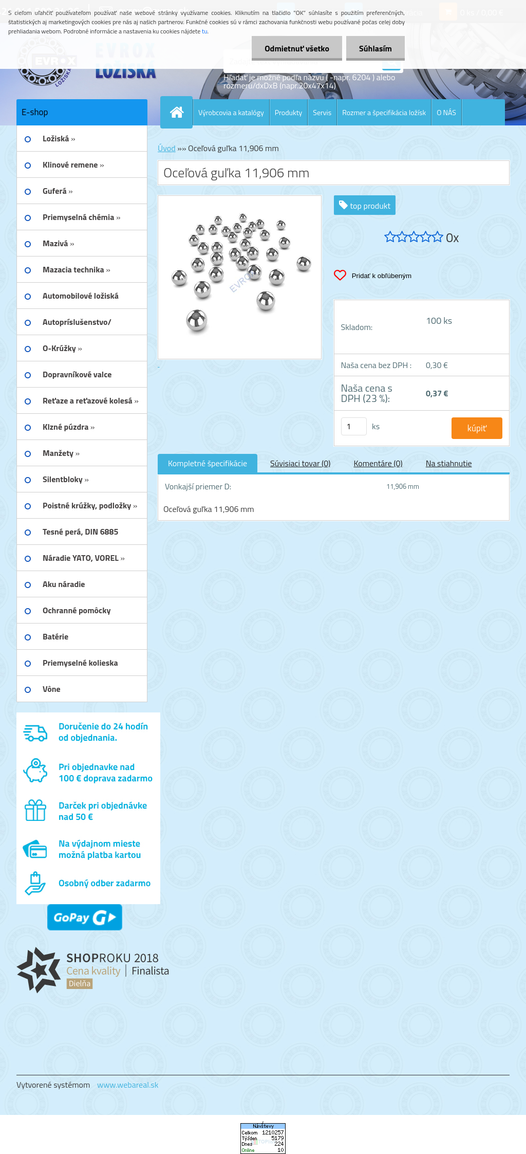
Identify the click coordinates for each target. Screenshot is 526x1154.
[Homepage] (181, 112)
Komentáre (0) (377, 463)
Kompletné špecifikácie (207, 463)
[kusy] (354, 426)
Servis (322, 112)
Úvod (167, 148)
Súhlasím (375, 48)
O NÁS (446, 112)
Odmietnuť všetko (297, 48)
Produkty (289, 112)
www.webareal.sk (128, 1084)
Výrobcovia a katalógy (231, 112)
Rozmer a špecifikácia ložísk (384, 112)
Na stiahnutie (449, 463)
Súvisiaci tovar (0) (300, 463)
